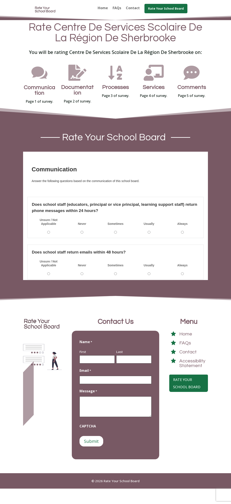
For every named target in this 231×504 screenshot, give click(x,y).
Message (88, 406)
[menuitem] (103, 12)
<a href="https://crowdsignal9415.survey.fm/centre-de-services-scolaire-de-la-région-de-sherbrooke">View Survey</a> (115, 231)
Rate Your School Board (186, 399)
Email (85, 386)
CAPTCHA (87, 441)
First (82, 367)
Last (119, 367)
